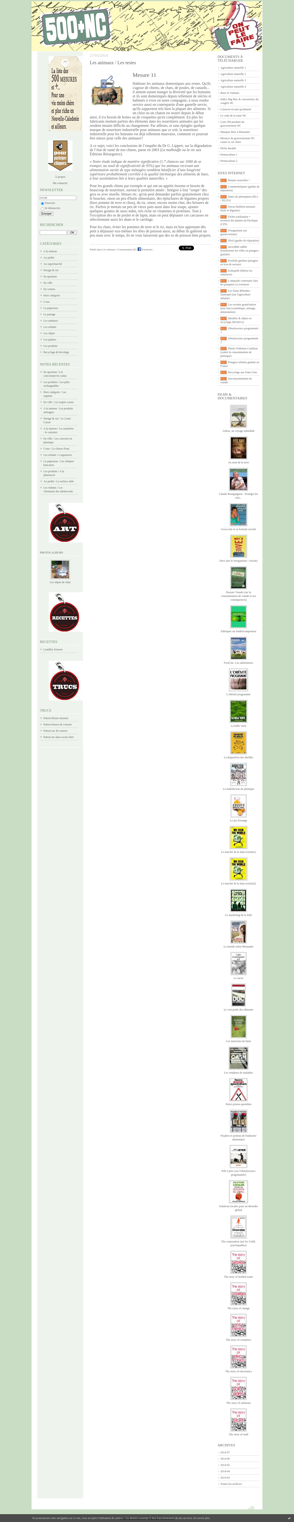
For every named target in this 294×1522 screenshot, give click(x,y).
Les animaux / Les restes (113, 62)
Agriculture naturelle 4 (233, 86)
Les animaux (50, 320)
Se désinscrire (50, 208)
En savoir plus (202, 1518)
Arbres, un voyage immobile (238, 431)
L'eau (46, 301)
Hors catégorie (51, 295)
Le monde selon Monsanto (239, 946)
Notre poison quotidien (238, 1104)
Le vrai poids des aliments (238, 1009)
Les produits (50, 346)
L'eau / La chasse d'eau (56, 448)
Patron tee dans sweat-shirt (58, 737)
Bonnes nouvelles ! (239, 180)
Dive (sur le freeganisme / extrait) (238, 560)
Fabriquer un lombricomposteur (238, 631)
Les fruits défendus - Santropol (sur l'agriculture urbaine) (235, 294)
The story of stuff (238, 1434)
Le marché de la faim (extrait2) (238, 883)
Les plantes (49, 339)
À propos (60, 176)
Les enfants (49, 327)
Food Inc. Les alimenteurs (238, 662)
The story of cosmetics (238, 1339)
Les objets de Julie (60, 582)
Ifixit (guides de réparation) (243, 240)
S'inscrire (48, 203)
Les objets (49, 333)
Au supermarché (52, 264)
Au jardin (48, 257)
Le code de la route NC (233, 115)
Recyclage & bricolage (56, 352)
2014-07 (225, 1452)
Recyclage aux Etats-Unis (242, 372)
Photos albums (51, 552)
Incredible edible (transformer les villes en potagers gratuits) (239, 250)
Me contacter (60, 183)
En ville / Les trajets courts (58, 402)
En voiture (49, 289)
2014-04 (225, 1471)
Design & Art (51, 270)
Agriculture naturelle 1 (233, 67)
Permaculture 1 (228, 154)
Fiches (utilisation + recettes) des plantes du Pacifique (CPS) (239, 220)
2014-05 (225, 1465)
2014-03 (225, 1477)
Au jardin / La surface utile (58, 481)
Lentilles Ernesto (53, 649)
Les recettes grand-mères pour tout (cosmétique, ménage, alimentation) (238, 308)
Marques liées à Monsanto (235, 132)
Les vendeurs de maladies (238, 1072)
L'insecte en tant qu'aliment (235, 109)
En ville (47, 282)
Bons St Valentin (229, 93)
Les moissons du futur (238, 1041)
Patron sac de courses (55, 730)
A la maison (50, 251)
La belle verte (238, 725)
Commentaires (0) (126, 249)
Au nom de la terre (238, 462)
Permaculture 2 (228, 161)
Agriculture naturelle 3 (233, 80)
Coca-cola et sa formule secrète (238, 529)
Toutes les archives (231, 1484)
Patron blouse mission (55, 718)
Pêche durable (228, 148)
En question (50, 276)
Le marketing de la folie (238, 915)
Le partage (49, 314)
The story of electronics (238, 1371)
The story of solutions (238, 1403)
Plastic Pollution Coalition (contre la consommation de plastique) (239, 352)
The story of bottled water (238, 1276)
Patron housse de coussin (57, 724)
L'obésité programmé (239, 694)
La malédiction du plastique (238, 789)
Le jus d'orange (238, 820)
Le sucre (238, 978)
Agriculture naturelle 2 (233, 74)
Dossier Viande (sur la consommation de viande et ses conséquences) (238, 596)
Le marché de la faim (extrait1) (238, 852)
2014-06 (225, 1458)
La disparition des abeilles (238, 757)
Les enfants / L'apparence (57, 455)
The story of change (238, 1308)
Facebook (145, 249)
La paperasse (50, 308)
